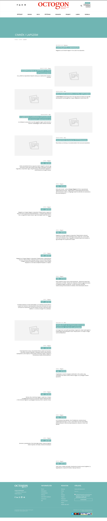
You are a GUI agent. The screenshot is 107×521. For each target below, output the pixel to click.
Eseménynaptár (64, 500)
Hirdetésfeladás (44, 493)
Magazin (58, 14)
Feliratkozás (83, 499)
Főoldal (16, 39)
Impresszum (43, 498)
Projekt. (68, 14)
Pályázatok (63, 498)
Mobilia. (87, 14)
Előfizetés (88, 2)
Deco (38, 14)
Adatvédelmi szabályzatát (81, 497)
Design (30, 14)
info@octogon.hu (18, 493)
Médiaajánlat (87, 4)
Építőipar (47, 14)
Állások (88, 6)
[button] (81, 6)
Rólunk (42, 489)
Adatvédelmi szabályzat (46, 496)
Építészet (20, 14)
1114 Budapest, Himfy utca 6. (20, 492)
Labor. (78, 14)
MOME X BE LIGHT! (65, 504)
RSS (42, 500)
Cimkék (20, 39)
